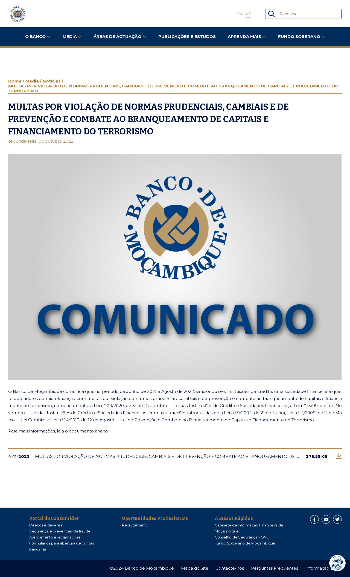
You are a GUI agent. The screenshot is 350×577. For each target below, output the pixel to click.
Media (72, 36)
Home (15, 81)
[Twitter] (337, 519)
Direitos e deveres (45, 525)
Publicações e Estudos (187, 36)
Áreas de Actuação (120, 36)
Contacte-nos (229, 568)
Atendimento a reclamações (54, 537)
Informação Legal (323, 568)
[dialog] (339, 563)
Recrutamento (135, 525)
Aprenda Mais (247, 36)
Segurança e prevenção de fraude (60, 531)
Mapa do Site (194, 568)
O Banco (37, 36)
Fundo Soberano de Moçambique (245, 543)
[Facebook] (314, 519)
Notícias (52, 81)
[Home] (17, 13)
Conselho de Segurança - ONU (242, 537)
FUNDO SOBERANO (301, 36)
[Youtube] (326, 519)
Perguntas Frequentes (274, 568)
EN (240, 13)
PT (248, 13)
